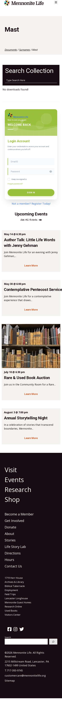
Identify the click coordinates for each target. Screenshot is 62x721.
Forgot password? (15, 184)
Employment (11, 590)
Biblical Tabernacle (15, 586)
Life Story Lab (15, 546)
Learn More (31, 265)
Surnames (24, 49)
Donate (10, 527)
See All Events (28, 220)
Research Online (13, 606)
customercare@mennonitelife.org (25, 675)
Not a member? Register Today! (31, 203)
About (9, 533)
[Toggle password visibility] (50, 171)
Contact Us (13, 566)
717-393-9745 (15, 670)
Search (8, 637)
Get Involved (14, 520)
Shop (12, 499)
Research (18, 489)
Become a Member (19, 514)
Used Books (11, 610)
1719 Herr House (14, 577)
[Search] (53, 642)
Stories (10, 540)
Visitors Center (12, 614)
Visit (11, 469)
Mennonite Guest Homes (18, 602)
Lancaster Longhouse (16, 598)
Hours (9, 559)
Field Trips (10, 594)
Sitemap (10, 680)
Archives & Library (14, 582)
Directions (13, 553)
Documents (11, 49)
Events (14, 479)
